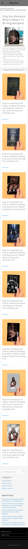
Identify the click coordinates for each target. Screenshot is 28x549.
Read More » (5, 119)
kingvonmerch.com (15, 545)
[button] (2, 3)
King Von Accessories (8, 8)
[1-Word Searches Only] (12, 472)
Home (1, 8)
